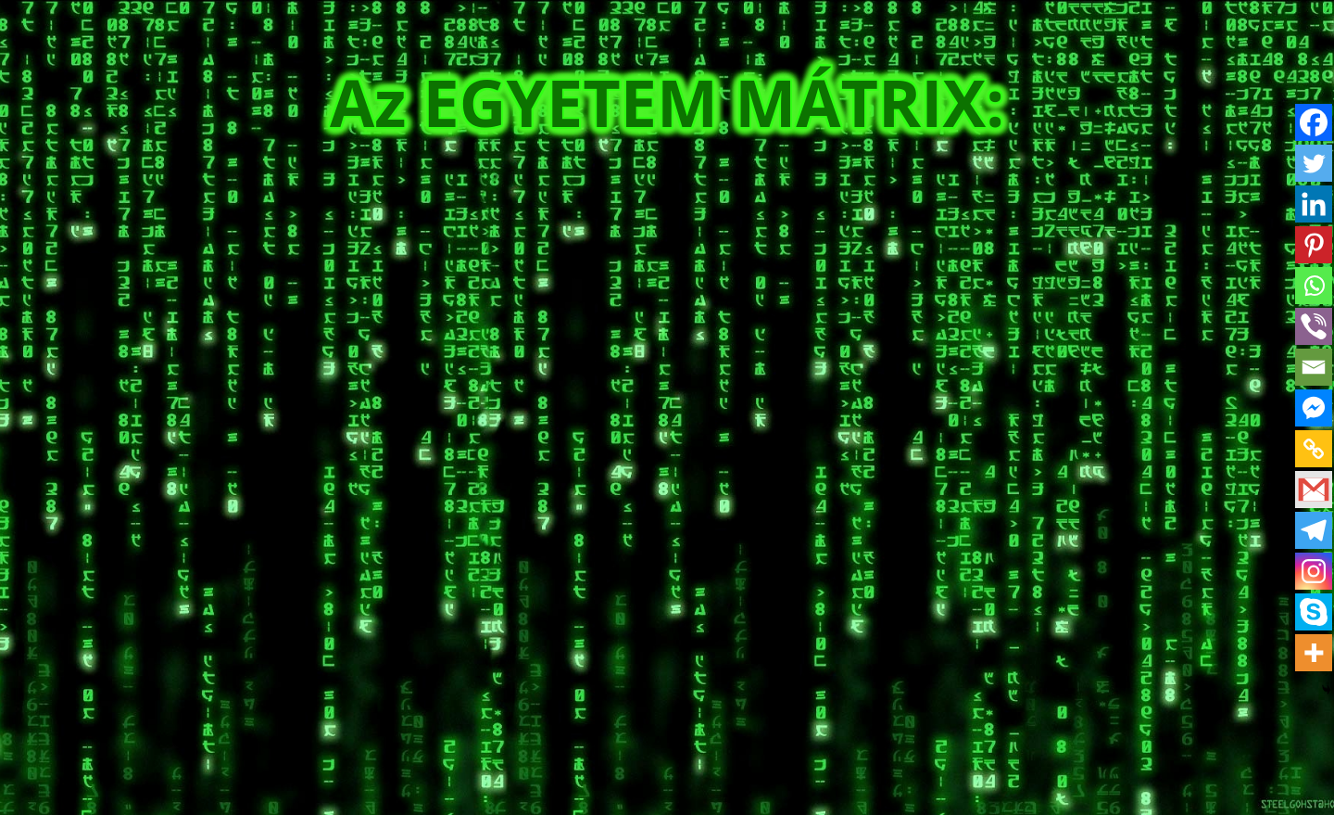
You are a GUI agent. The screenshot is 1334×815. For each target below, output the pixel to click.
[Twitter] (1313, 163)
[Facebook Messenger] (1313, 408)
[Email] (1313, 367)
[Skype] (1313, 611)
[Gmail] (1313, 489)
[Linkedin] (1313, 204)
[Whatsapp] (1313, 285)
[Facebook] (1313, 122)
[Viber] (1313, 326)
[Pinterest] (1313, 244)
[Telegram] (1313, 530)
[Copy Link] (1313, 448)
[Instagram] (1313, 571)
